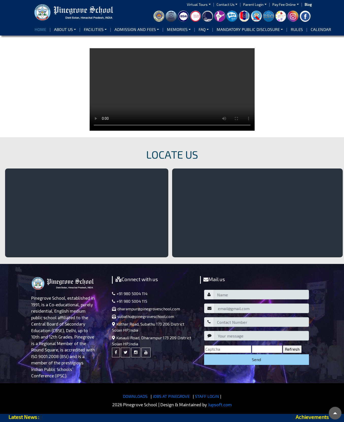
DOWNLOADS (135, 396)
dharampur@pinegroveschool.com (146, 308)
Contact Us (226, 4)
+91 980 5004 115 (129, 301)
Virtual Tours (197, 4)
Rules (297, 29)
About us (63, 29)
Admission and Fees (135, 29)
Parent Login (253, 4)
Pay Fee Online (284, 4)
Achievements (312, 417)
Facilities (94, 29)
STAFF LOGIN (207, 396)
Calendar (321, 29)
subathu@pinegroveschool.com (143, 316)
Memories (177, 29)
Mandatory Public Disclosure (248, 29)
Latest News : (23, 417)
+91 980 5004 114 (130, 293)
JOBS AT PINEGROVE (171, 396)
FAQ (202, 29)
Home (41, 29)
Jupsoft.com (220, 404)
